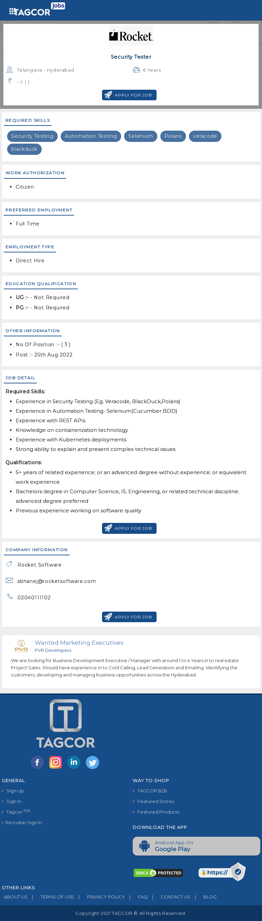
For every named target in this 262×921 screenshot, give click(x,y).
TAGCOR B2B (150, 790)
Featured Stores (153, 801)
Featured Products (156, 812)
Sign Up (13, 790)
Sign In (11, 801)
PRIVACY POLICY (99, 897)
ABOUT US (15, 897)
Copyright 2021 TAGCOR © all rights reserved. (130, 913)
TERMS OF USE (51, 897)
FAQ (136, 897)
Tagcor (16, 812)
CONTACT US (169, 897)
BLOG (203, 897)
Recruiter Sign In (22, 822)
